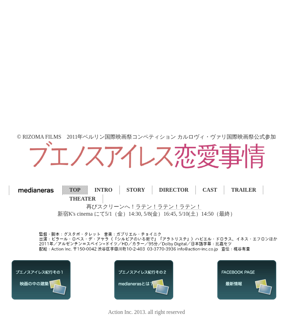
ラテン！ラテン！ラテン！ (168, 206)
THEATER (82, 199)
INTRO (103, 190)
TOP (75, 190)
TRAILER (243, 190)
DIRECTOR (174, 190)
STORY (136, 190)
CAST (210, 190)
